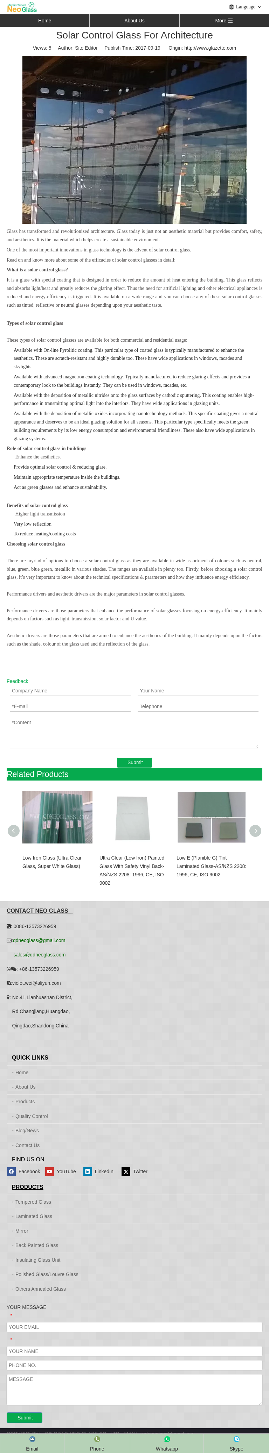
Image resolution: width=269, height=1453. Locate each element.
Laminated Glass (33, 1216)
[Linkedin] (101, 1171)
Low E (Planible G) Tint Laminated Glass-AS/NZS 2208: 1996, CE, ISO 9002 (211, 866)
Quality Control (31, 1116)
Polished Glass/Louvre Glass (46, 1274)
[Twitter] (140, 1171)
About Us (134, 20)
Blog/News (27, 1130)
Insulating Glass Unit (37, 1260)
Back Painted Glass (36, 1245)
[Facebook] (25, 1171)
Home (44, 20)
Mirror (21, 1231)
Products (25, 1101)
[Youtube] (63, 1171)
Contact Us (27, 1145)
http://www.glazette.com (210, 48)
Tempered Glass (33, 1202)
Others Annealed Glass (40, 1289)
